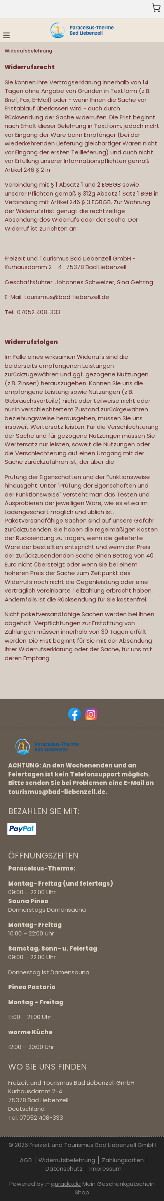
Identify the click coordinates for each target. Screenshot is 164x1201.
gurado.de (66, 1184)
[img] (82, 30)
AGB (26, 1160)
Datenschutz (64, 1168)
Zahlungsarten (123, 1160)
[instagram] (90, 713)
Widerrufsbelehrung (66, 1160)
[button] (6, 34)
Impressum (105, 1168)
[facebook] (74, 713)
